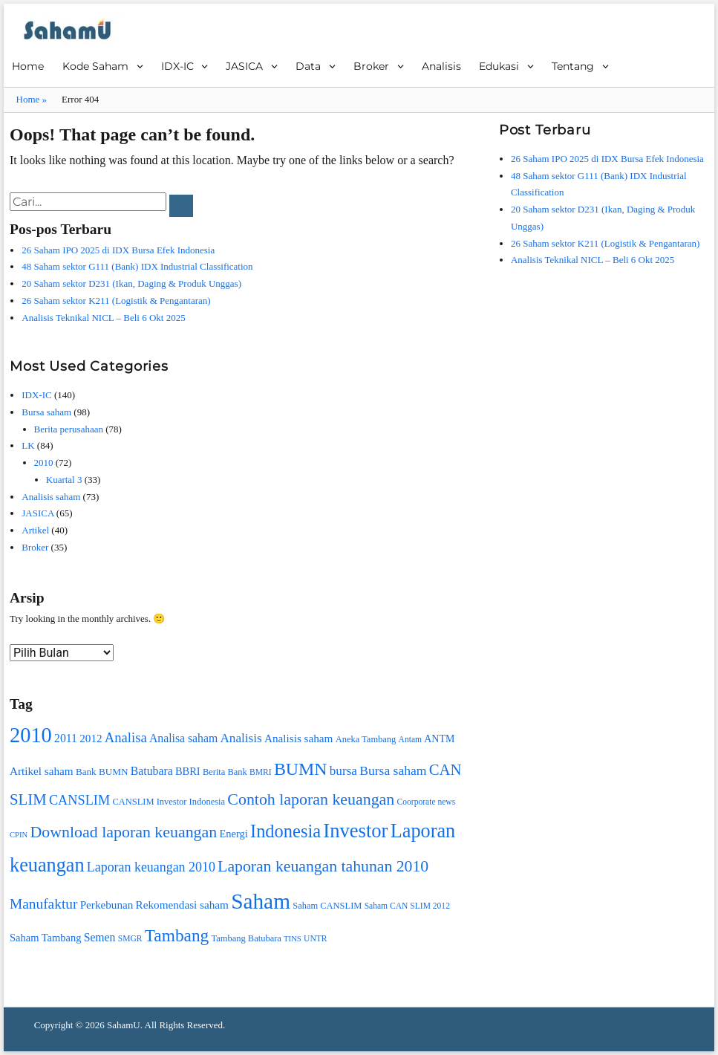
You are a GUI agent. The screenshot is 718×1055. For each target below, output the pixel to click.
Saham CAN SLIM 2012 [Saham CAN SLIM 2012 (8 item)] (407, 906)
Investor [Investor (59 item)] (355, 830)
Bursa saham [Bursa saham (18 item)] (392, 770)
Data (308, 66)
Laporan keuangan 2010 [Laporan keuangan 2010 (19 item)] (151, 867)
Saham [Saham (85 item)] (260, 901)
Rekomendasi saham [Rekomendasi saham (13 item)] (182, 904)
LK (28, 445)
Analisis (441, 66)
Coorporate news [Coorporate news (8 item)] (426, 802)
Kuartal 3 (64, 479)
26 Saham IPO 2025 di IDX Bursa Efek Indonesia (118, 250)
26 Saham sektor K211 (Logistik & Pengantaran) (116, 300)
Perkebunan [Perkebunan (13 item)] (107, 904)
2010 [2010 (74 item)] (31, 735)
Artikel (35, 530)
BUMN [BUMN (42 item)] (300, 769)
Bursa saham (46, 412)
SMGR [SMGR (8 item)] (130, 939)
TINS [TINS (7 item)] (292, 939)
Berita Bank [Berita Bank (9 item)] (225, 772)
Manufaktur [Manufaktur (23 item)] (43, 904)
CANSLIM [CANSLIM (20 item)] (79, 800)
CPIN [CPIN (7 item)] (18, 835)
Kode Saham (95, 66)
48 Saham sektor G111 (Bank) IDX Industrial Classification (137, 266)
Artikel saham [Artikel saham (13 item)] (42, 771)
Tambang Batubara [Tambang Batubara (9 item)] (246, 938)
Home (28, 66)
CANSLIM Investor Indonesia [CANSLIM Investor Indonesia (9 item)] (168, 801)
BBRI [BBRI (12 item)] (187, 771)
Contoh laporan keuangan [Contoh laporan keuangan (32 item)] (310, 799)
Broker (371, 66)
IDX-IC (177, 66)
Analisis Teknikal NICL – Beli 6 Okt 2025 (103, 317)
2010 (43, 462)
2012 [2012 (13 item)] (90, 738)
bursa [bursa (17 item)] (343, 771)
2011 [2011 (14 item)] (65, 738)
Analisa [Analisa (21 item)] (126, 737)
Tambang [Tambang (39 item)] (177, 935)
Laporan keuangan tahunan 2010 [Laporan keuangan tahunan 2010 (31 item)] (323, 866)
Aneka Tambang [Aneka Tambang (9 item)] (366, 739)
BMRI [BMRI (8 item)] (260, 772)
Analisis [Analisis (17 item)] (240, 738)
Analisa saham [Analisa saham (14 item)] (183, 738)
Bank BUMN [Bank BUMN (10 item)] (102, 771)
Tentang (573, 66)
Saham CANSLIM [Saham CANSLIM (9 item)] (327, 905)
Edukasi (499, 66)
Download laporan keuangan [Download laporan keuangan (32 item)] (124, 831)
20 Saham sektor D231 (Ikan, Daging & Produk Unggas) (131, 283)
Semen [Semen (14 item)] (100, 937)
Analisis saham (51, 496)
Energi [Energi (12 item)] (233, 834)
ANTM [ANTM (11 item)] (439, 738)
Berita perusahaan (68, 429)
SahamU (123, 1024)
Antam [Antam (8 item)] (410, 739)
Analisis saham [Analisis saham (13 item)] (298, 738)
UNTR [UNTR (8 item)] (315, 939)
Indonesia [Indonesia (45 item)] (285, 831)
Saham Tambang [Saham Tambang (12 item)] (45, 938)
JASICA (244, 66)
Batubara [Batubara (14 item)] (152, 771)
